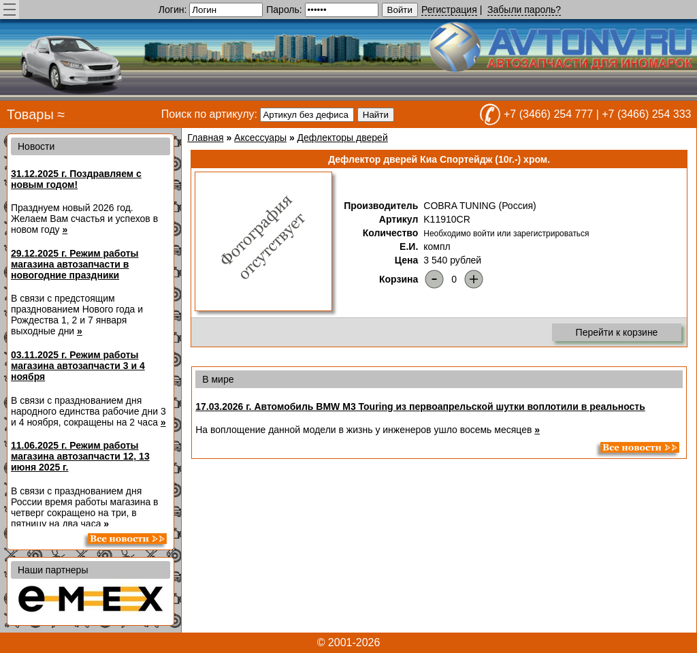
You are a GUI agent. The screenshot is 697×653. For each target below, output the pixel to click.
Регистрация (449, 9)
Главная (205, 137)
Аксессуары (260, 137)
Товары (30, 114)
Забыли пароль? (524, 9)
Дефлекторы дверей (342, 137)
